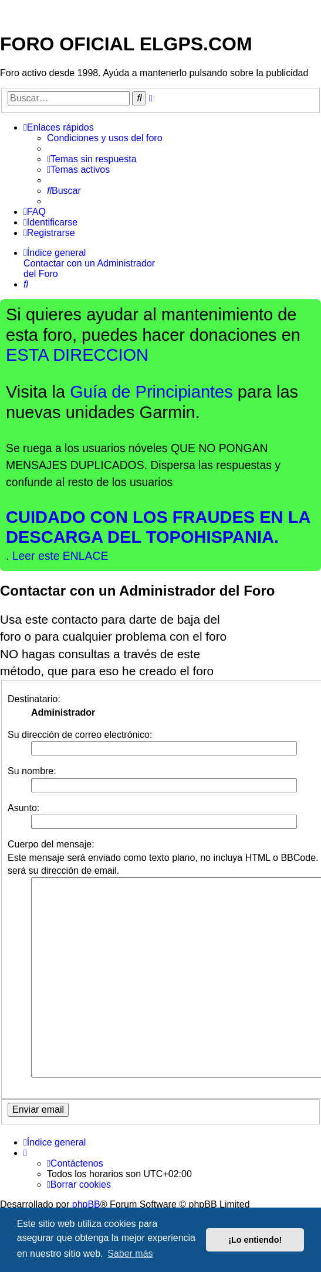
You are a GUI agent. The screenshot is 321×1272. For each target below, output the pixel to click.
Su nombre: (32, 771)
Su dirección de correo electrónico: (80, 735)
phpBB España (141, 1171)
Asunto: (23, 808)
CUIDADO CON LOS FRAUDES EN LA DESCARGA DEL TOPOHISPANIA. (158, 527)
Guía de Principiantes (151, 391)
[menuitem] (105, 138)
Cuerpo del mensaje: (51, 844)
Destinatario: (34, 699)
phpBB (86, 1151)
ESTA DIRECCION (77, 355)
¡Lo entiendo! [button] (255, 1239)
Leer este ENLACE (60, 555)
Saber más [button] (130, 1254)
